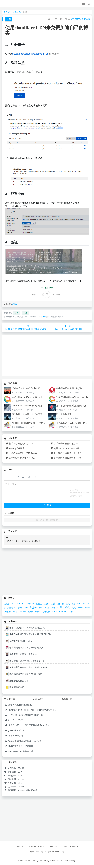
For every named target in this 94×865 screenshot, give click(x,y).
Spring (20, 603)
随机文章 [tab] (67, 699)
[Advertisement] (47, 355)
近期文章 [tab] (9, 699)
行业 (41, 608)
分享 (56, 294)
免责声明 (73, 846)
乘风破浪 (23, 612)
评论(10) (30, 418)
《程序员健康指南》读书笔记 (26, 388)
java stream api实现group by (19, 751)
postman (63, 611)
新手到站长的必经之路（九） (66, 453)
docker (81, 608)
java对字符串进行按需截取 (19, 746)
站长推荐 (41, 846)
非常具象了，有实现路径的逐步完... (28, 628)
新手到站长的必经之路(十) (64, 443)
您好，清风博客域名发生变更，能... (28, 661)
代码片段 (46, 611)
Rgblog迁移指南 (15, 448)
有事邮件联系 (21, 641)
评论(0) (30, 401)
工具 (46, 603)
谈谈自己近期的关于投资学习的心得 (23, 741)
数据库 (33, 607)
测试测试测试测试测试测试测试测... (31, 634)
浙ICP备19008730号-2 (56, 852)
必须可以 (18, 681)
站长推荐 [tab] (38, 699)
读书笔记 (16, 612)
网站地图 (31, 846)
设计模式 (65, 607)
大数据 (7, 611)
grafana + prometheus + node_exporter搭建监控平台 (31, 710)
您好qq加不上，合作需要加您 (26, 647)
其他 (74, 607)
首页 (6, 12)
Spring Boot (30, 604)
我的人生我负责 (64, 414)
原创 (9, 19)
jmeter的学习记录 (14, 730)
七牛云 (43, 852)
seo (78, 604)
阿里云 (36, 852)
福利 (71, 612)
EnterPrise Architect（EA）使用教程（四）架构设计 (37, 405)
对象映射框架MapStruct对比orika (72, 397)
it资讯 (20, 607)
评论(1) (30, 393)
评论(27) (75, 393)
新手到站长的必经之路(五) (69, 388)
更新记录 (52, 846)
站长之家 (17, 12)
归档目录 (63, 846)
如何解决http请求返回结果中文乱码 (73, 405)
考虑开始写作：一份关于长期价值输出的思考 (27, 725)
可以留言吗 (16, 687)
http (26, 608)
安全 (73, 604)
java (84, 603)
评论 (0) (86, 19)
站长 (16, 313)
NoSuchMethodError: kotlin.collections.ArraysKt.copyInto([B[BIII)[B (44, 397)
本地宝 (37, 612)
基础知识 (55, 608)
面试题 (47, 608)
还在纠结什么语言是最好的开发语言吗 (30, 414)
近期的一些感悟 (14, 735)
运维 (25, 313)
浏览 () (76, 19)
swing (54, 612)
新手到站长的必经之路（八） (21, 458)
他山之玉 (38, 604)
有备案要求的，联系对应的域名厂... (31, 667)
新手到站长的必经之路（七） (66, 458)
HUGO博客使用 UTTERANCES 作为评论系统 (29, 453)
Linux (13, 604)
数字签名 (66, 604)
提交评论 (47, 505)
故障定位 (11, 608)
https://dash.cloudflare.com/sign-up (30, 54)
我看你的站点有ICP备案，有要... (26, 674)
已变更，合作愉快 (23, 654)
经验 (6, 603)
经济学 (87, 608)
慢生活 (30, 612)
